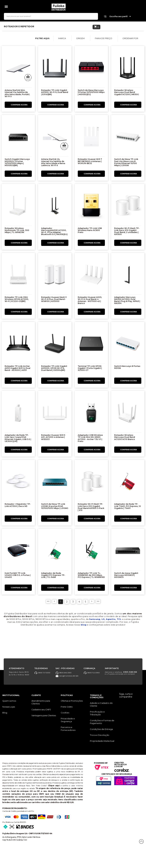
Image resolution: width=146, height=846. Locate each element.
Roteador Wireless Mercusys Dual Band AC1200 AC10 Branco (124, 437)
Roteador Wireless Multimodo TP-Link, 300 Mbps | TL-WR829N (17, 230)
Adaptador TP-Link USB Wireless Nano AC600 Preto (90, 230)
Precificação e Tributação (97, 713)
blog (83, 624)
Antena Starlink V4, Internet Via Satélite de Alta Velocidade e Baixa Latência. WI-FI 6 (53, 162)
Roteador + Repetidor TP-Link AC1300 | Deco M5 (18, 505)
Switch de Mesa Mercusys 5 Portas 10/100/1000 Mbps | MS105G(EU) (91, 92)
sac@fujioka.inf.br (66, 676)
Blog (4, 712)
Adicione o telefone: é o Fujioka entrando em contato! (121, 673)
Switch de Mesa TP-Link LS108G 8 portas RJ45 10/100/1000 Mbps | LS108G (54, 506)
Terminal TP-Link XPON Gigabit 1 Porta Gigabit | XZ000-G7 (90, 368)
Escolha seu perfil (120, 16)
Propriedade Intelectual (102, 741)
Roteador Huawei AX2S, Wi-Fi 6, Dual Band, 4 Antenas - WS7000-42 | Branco (90, 300)
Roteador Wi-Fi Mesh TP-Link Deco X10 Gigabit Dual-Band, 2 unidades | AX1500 (126, 231)
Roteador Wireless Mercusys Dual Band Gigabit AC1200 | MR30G (126, 92)
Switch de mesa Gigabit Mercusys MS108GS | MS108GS (126, 575)
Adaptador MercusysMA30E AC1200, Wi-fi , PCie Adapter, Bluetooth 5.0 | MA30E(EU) (54, 231)
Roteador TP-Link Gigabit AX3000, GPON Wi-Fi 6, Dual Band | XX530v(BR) (54, 368)
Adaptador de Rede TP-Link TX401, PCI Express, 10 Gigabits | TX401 (127, 506)
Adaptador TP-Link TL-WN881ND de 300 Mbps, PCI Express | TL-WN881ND (91, 575)
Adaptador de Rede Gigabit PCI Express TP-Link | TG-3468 (53, 575)
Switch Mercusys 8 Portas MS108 (127, 367)
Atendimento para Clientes (40, 702)
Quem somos (9, 701)
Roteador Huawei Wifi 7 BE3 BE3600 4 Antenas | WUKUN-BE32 (90, 161)
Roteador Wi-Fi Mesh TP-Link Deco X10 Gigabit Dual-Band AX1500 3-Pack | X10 (91, 507)
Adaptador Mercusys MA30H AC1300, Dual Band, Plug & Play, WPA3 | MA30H (127, 300)
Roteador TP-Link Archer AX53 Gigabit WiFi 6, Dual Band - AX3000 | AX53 (17, 368)
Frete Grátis (66, 706)
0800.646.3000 (63, 673)
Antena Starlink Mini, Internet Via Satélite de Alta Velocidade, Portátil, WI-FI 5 (17, 93)
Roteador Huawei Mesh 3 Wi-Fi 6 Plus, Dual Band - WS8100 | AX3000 (54, 299)
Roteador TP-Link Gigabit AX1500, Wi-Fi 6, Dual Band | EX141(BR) (54, 92)
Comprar (18, 105)
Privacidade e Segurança (68, 720)
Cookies (65, 712)
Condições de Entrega (101, 729)
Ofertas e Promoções (72, 701)
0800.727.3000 (42, 673)
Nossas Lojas (8, 706)
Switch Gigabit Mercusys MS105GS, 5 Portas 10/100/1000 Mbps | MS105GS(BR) (17, 162)
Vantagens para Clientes (43, 715)
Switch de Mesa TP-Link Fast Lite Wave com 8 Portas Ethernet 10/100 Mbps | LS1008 (126, 162)
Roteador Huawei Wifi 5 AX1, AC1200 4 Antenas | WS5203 (53, 437)
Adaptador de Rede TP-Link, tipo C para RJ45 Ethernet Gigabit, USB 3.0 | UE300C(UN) (18, 438)
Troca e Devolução (99, 735)
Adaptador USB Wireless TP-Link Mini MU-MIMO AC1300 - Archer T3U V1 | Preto (90, 438)
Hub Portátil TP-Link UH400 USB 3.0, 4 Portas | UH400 (18, 575)
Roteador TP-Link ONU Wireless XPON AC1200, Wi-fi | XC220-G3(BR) (17, 299)
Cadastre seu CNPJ (41, 709)
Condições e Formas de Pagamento (102, 721)
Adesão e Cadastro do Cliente (101, 704)
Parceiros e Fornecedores (68, 728)
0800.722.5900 (92, 673)
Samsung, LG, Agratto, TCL (105, 619)
